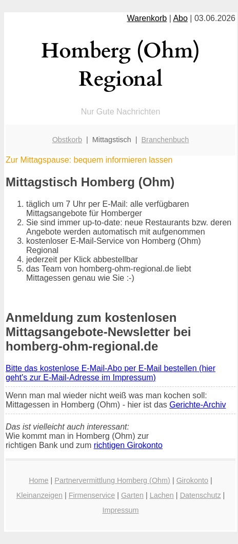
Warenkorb (147, 18)
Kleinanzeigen (39, 495)
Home (38, 480)
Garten (132, 495)
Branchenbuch (165, 139)
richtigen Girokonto (128, 445)
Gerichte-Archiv (197, 404)
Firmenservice (92, 495)
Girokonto (192, 480)
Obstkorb (67, 139)
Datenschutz (200, 495)
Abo (180, 18)
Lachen (162, 495)
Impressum (120, 510)
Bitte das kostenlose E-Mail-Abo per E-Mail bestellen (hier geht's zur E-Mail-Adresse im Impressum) (110, 373)
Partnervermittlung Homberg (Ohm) (112, 480)
